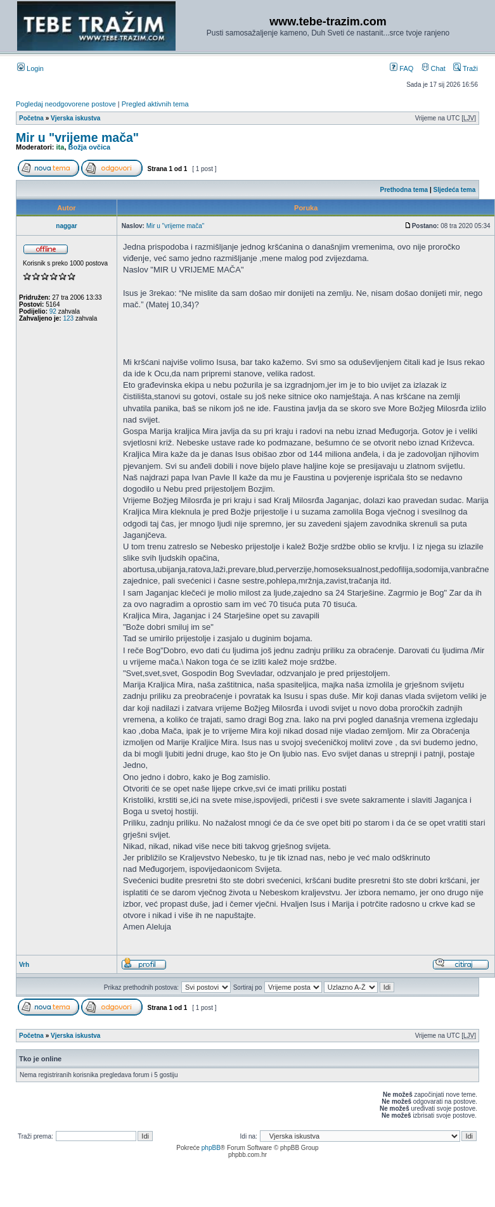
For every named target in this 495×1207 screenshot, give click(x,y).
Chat (433, 68)
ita (60, 147)
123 (68, 318)
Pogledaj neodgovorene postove (66, 104)
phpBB (211, 1147)
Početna (31, 118)
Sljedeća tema (455, 189)
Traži (465, 68)
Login (30, 68)
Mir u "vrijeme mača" (77, 137)
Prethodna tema (404, 189)
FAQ (401, 68)
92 (52, 311)
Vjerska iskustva (75, 118)
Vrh (24, 964)
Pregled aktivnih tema (155, 104)
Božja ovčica (89, 147)
